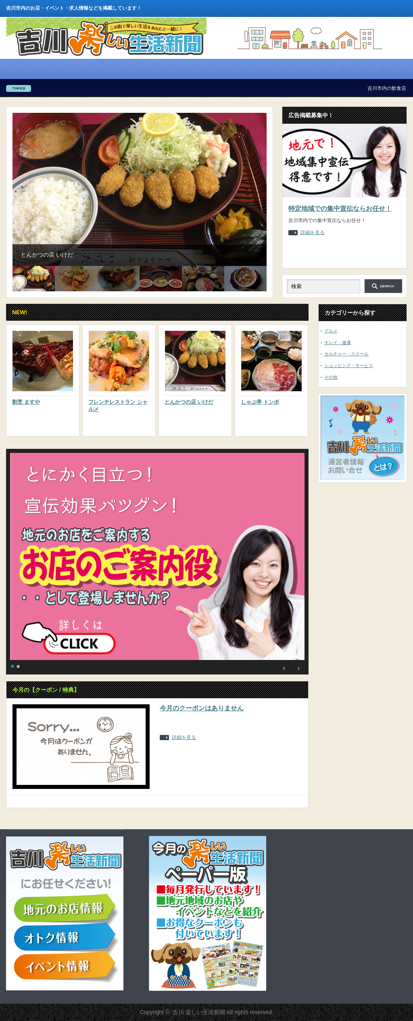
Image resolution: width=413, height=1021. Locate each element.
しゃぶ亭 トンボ (260, 402)
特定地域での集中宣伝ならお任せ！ (340, 208)
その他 (331, 377)
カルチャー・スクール (346, 353)
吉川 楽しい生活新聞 (199, 1012)
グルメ (331, 330)
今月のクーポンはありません (202, 708)
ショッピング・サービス (348, 365)
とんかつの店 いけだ (189, 402)
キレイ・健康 (337, 342)
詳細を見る (312, 232)
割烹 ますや (26, 402)
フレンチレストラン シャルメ (118, 405)
